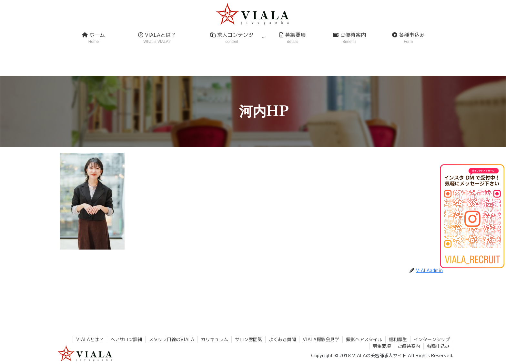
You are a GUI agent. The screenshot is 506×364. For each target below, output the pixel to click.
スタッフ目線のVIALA (171, 339)
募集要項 (382, 346)
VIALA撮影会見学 (321, 339)
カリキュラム (214, 339)
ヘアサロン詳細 (126, 339)
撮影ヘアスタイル (364, 339)
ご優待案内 (409, 346)
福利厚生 (398, 339)
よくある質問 (282, 339)
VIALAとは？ (90, 339)
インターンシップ (432, 339)
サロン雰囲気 (248, 339)
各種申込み (438, 346)
